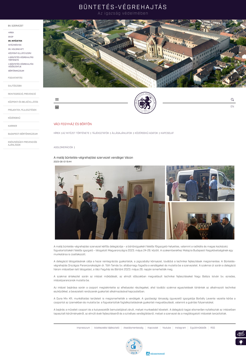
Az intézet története (75, 133)
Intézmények (14, 45)
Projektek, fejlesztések (22, 110)
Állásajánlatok (122, 133)
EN (232, 106)
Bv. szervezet (15, 25)
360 (240, 333)
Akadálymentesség (133, 328)
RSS (213, 328)
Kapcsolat (167, 133)
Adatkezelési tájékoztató (106, 328)
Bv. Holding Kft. (16, 49)
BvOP (10, 37)
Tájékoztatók (100, 133)
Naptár (57, 107)
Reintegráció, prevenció (22, 94)
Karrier (12, 126)
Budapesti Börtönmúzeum (23, 134)
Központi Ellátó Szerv (19, 53)
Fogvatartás (15, 77)
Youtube (166, 328)
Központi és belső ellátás (23, 102)
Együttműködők (198, 328)
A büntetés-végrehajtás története (20, 58)
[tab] (21, 26)
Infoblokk (240, 341)
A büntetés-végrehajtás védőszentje (20, 65)
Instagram (180, 328)
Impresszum (83, 328)
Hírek (11, 32)
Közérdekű (14, 118)
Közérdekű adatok (146, 133)
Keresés (233, 101)
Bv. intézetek (15, 41)
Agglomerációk (63, 147)
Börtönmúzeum (16, 71)
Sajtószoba (15, 85)
